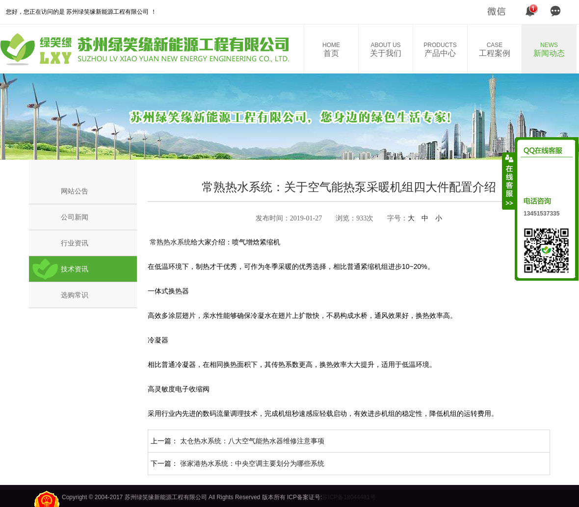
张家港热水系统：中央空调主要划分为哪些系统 (252, 463)
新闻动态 (549, 49)
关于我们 (386, 49)
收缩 (509, 181)
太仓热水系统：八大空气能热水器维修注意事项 (252, 441)
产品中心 (440, 49)
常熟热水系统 (169, 242)
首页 (331, 49)
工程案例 (495, 49)
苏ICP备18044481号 (348, 497)
